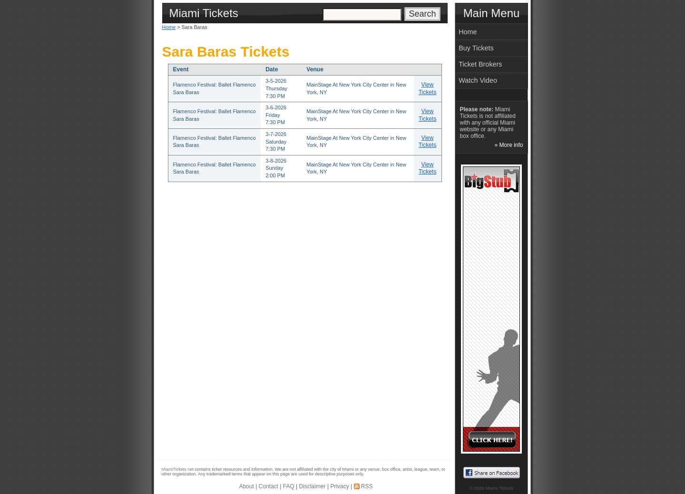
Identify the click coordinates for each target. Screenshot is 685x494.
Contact (268, 486)
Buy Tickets (476, 48)
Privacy (339, 486)
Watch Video (478, 80)
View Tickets (428, 88)
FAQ (288, 486)
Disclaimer (312, 486)
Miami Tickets (499, 488)
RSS (367, 486)
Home (169, 27)
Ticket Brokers (480, 64)
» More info (508, 145)
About (246, 486)
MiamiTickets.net (178, 469)
